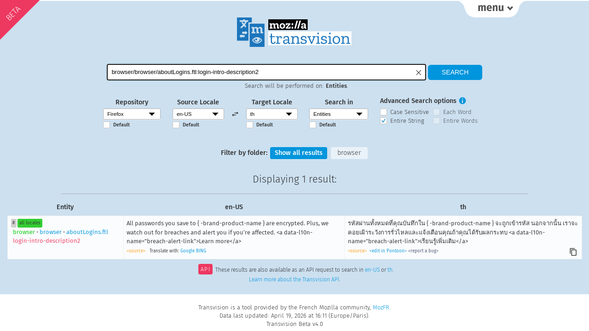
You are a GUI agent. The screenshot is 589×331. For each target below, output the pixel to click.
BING (201, 251)
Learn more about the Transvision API (294, 279)
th (390, 270)
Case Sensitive (409, 111)
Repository (131, 102)
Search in (339, 102)
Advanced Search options (418, 101)
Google (187, 251)
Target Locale (272, 102)
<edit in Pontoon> (388, 251)
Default (121, 125)
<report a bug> (423, 251)
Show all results (299, 153)
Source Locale (198, 102)
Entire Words (460, 120)
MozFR (381, 307)
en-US (372, 270)
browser (349, 153)
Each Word (457, 111)
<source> (136, 251)
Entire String (407, 120)
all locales (29, 223)
